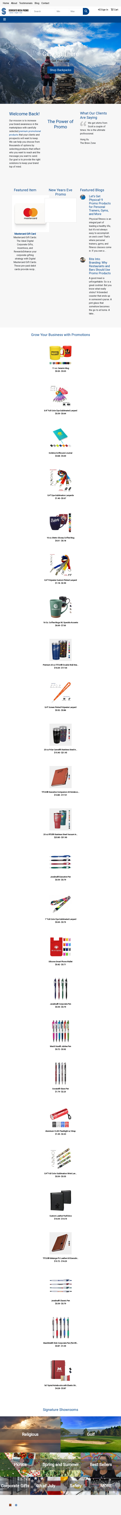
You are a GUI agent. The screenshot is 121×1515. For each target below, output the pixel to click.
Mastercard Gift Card (25, 233)
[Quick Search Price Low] (62, 11)
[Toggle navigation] (4, 19)
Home (6, 3)
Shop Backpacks (60, 70)
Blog (37, 3)
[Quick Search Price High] (76, 11)
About (14, 3)
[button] (9, 63)
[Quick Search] (42, 11)
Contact (45, 3)
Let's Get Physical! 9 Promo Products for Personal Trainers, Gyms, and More (100, 205)
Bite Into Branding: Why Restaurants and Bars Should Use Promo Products (100, 266)
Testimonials (26, 3)
